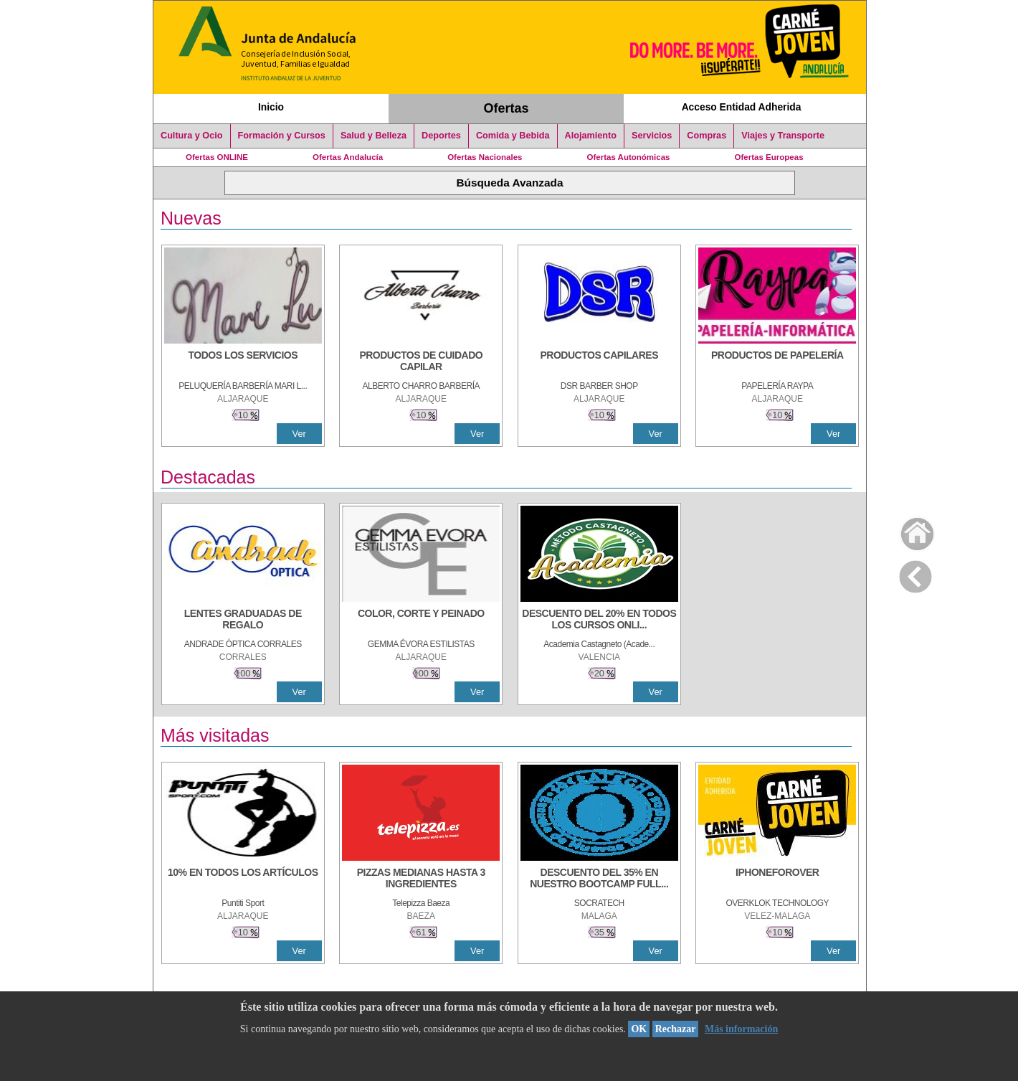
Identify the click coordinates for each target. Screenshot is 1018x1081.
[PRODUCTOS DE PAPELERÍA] (777, 362)
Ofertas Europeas (769, 157)
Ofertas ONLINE (217, 157)
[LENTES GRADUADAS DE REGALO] (243, 620)
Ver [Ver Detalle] (299, 433)
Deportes (441, 136)
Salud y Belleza (373, 136)
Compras (706, 136)
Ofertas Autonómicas (628, 157)
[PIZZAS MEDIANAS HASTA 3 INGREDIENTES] (421, 879)
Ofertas (506, 108)
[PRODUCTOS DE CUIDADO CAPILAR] (421, 362)
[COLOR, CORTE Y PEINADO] (421, 620)
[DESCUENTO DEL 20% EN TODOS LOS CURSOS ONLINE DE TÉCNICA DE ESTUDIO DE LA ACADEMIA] (599, 620)
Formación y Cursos (281, 136)
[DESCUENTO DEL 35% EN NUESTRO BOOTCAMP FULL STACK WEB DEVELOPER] (599, 879)
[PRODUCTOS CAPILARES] (599, 362)
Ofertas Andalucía (348, 157)
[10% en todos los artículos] (243, 879)
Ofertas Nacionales (484, 157)
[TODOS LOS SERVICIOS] (243, 362)
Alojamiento (591, 136)
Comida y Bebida (513, 136)
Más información (741, 1029)
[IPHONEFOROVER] (777, 879)
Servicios (652, 136)
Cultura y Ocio (192, 136)
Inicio (271, 107)
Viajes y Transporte (782, 136)
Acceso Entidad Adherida (741, 107)
